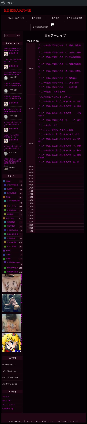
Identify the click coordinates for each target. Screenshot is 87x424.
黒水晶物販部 (11, 193)
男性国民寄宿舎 (12, 272)
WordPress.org (7, 409)
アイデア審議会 (12, 185)
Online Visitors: (7, 365)
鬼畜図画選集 (11, 242)
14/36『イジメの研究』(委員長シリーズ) (12, 136)
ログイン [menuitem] (10, 3)
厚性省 (8, 197)
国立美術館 (11, 226)
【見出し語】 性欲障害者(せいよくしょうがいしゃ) (13, 61)
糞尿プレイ (21, 318)
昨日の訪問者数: (8, 378)
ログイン (5, 397)
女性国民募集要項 (40, 27)
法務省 (8, 254)
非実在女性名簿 (12, 234)
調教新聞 (10, 214)
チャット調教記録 (13, 201)
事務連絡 (55, 18)
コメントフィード (8, 405)
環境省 (8, 259)
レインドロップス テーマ (67, 421)
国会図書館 (11, 222)
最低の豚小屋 (13, 53)
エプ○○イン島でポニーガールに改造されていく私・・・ (12, 124)
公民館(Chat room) (13, 262)
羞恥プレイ (21, 298)
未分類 (8, 250)
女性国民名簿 (11, 210)
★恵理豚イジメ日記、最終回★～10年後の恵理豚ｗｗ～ (12, 111)
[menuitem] (3, 3)
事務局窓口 (36, 18)
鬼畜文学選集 (11, 246)
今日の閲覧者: (7, 371)
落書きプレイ (21, 280)
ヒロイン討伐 (21, 339)
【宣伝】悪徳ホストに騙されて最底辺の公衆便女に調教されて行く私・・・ (12, 162)
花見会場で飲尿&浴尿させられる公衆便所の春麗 (12, 84)
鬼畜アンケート (12, 189)
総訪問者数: (6, 384)
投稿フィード (7, 401)
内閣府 (8, 181)
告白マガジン (11, 206)
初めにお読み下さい (16, 18)
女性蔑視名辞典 (12, 230)
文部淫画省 (10, 218)
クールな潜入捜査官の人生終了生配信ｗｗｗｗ (12, 49)
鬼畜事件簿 (11, 238)
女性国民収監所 (12, 268)
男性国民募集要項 (74, 18)
